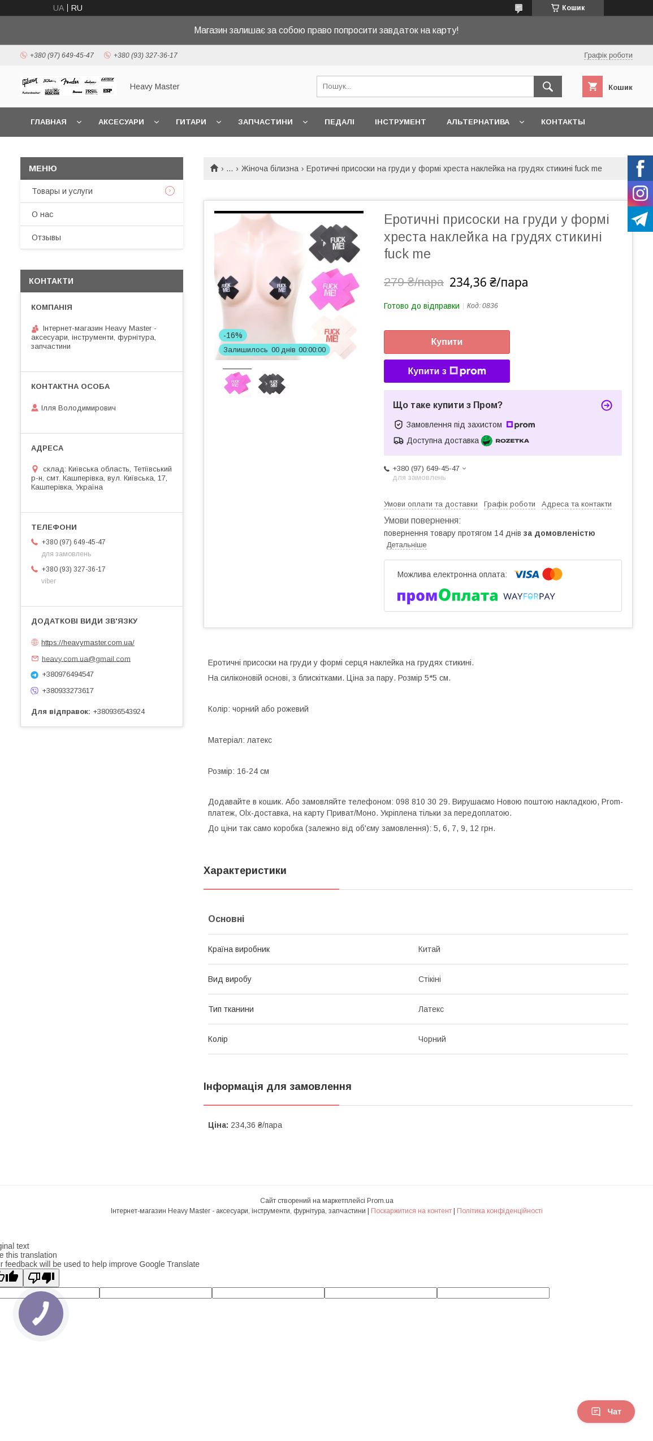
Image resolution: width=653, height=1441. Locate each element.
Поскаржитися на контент (411, 1211)
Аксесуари (121, 122)
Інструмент (400, 122)
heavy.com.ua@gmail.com (86, 658)
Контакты (563, 122)
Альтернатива (478, 122)
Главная (49, 122)
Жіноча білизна (270, 168)
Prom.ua (380, 1201)
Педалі (339, 122)
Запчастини (265, 122)
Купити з (447, 371)
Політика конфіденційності (500, 1211)
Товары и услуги (62, 191)
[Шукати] (548, 86)
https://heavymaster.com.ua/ (88, 642)
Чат (606, 1412)
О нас (42, 214)
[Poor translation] (41, 1278)
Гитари (191, 122)
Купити (447, 342)
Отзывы (46, 237)
